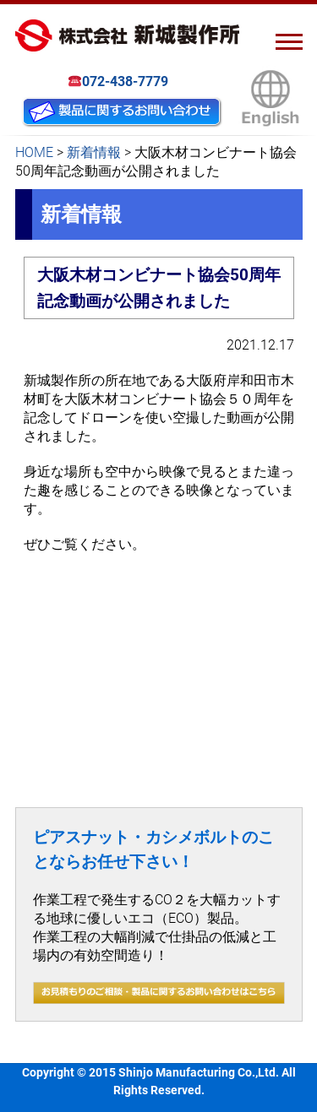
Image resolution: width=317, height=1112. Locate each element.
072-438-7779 (118, 82)
